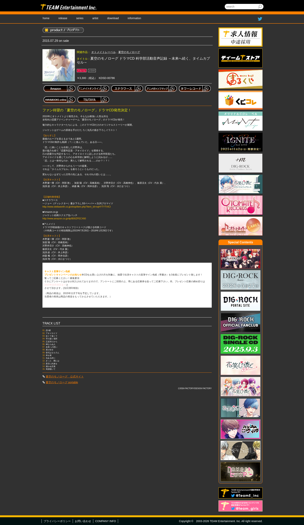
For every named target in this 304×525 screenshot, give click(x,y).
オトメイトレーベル (103, 52)
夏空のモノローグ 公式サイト (65, 376)
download (113, 18)
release (62, 18)
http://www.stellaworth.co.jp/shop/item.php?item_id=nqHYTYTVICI (76, 206)
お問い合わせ (83, 521)
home (46, 18)
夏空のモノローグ (129, 52)
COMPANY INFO (105, 521)
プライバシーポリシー (57, 521)
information (134, 18)
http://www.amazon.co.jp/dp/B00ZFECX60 (64, 218)
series (79, 18)
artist (95, 18)
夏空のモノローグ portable (62, 382)
